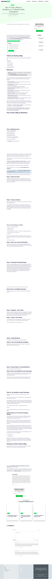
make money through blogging (15, 38)
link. (10, 209)
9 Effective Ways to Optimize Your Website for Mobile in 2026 (41, 42)
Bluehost (9, 43)
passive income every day (24, 37)
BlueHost (10, 141)
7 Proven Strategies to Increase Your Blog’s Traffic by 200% (41, 50)
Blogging (12, 5)
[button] (50, 1)
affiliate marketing (17, 471)
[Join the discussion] (27, 535)
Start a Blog (10, 50)
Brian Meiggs (14, 474)
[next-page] (8, 522)
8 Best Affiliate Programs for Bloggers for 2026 (41, 45)
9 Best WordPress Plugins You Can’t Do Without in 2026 (41, 38)
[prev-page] (7, 522)
